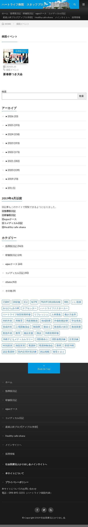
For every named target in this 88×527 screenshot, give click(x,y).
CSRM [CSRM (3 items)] (6, 302)
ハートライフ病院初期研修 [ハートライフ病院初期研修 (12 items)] (17, 314)
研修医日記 (28, 13)
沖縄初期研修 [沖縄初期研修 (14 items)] (52, 333)
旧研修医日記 (9, 215)
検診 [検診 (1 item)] (39, 333)
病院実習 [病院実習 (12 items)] (20, 345)
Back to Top (44, 369)
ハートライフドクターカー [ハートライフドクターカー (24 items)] (54, 308)
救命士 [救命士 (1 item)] (47, 326)
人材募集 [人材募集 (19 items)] (56, 314)
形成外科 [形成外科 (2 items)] (7, 326)
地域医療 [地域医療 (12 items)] (46, 320)
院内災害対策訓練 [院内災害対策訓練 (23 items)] (27, 351)
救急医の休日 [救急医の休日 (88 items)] (61, 326)
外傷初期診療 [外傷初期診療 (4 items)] (61, 320)
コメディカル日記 (57, 13)
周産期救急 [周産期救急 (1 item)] (32, 320)
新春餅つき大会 (13, 74)
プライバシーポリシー (17, 482)
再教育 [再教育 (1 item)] (19, 320)
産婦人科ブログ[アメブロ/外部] (18, 17)
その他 (8, 290)
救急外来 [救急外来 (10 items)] (7, 333)
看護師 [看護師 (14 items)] (32, 345)
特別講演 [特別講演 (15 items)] (7, 345)
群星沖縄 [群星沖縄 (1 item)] (69, 345)
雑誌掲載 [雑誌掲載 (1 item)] (44, 351)
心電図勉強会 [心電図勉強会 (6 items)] (23, 326)
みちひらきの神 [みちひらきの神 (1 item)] (11, 308)
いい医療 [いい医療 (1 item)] (76, 302)
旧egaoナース (9, 219)
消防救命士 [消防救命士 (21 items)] (42, 339)
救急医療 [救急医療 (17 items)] (76, 326)
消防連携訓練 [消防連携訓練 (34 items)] (59, 339)
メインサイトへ (62, 17)
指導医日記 (15, 13)
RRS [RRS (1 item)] (66, 302)
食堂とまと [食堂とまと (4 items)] (58, 351)
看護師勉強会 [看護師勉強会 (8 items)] (46, 345)
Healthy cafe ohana (44, 17)
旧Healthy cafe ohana (14, 227)
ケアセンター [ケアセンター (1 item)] (30, 308)
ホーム (5, 13)
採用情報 (76, 17)
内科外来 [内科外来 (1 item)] (7, 320)
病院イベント (12, 70)
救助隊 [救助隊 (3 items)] (36, 326)
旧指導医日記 (9, 211)
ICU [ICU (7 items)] (26, 302)
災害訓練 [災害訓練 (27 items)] (73, 339)
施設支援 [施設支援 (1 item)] (28, 333)
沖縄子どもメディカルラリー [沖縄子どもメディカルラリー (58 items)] (18, 339)
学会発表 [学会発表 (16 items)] (76, 320)
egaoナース (40, 13)
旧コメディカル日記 (12, 223)
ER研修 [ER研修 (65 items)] (16, 302)
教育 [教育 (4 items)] (18, 333)
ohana (8, 282)
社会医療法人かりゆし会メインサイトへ (26, 464)
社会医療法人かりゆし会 (53, 517)
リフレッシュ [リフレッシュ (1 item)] (41, 314)
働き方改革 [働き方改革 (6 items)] (70, 314)
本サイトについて (14, 473)
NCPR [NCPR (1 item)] (34, 302)
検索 (4, 91)
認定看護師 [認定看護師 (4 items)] (8, 351)
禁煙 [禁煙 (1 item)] (58, 345)
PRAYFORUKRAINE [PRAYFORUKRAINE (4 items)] (51, 302)
